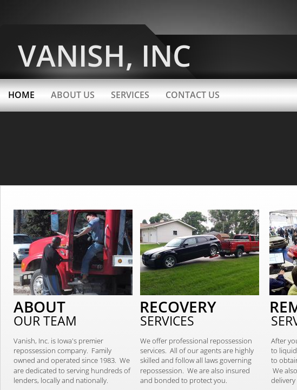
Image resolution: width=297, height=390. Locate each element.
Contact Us (193, 95)
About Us (73, 95)
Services (130, 95)
